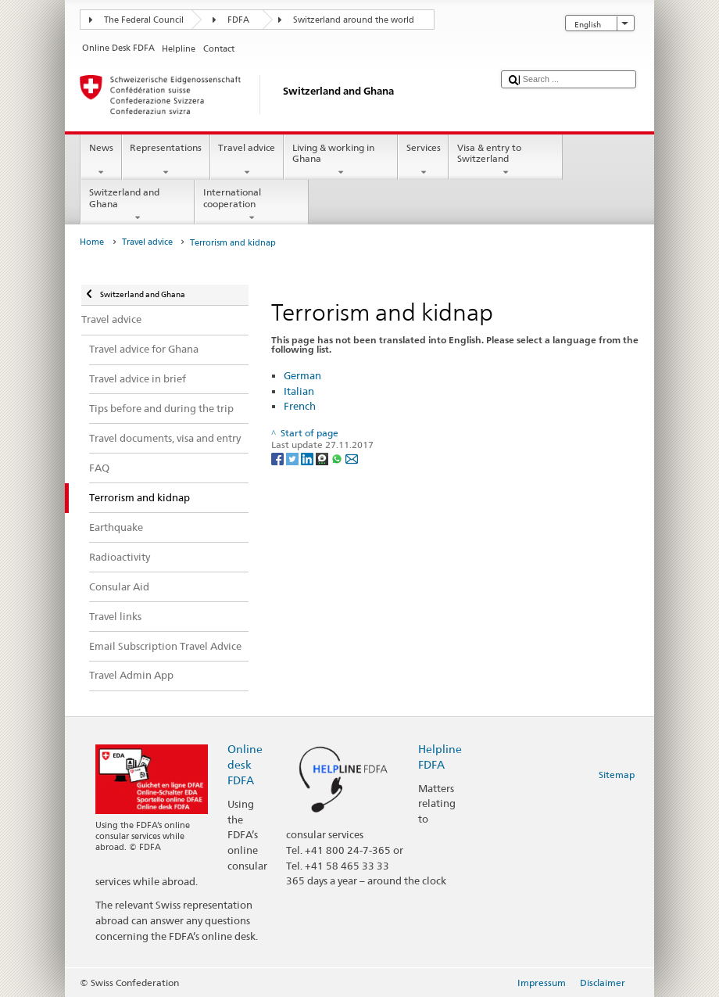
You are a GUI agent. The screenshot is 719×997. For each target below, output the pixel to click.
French (300, 406)
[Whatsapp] (338, 458)
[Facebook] (278, 458)
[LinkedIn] (308, 458)
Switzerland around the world (353, 20)
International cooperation (251, 205)
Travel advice (247, 160)
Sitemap (617, 774)
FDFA (238, 20)
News (100, 160)
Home (92, 242)
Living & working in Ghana (340, 160)
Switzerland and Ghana (137, 205)
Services (423, 160)
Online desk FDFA (245, 764)
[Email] (351, 458)
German (302, 375)
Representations (166, 160)
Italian (299, 391)
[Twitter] (293, 458)
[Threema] (323, 458)
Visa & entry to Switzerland (505, 160)
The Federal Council (144, 20)
